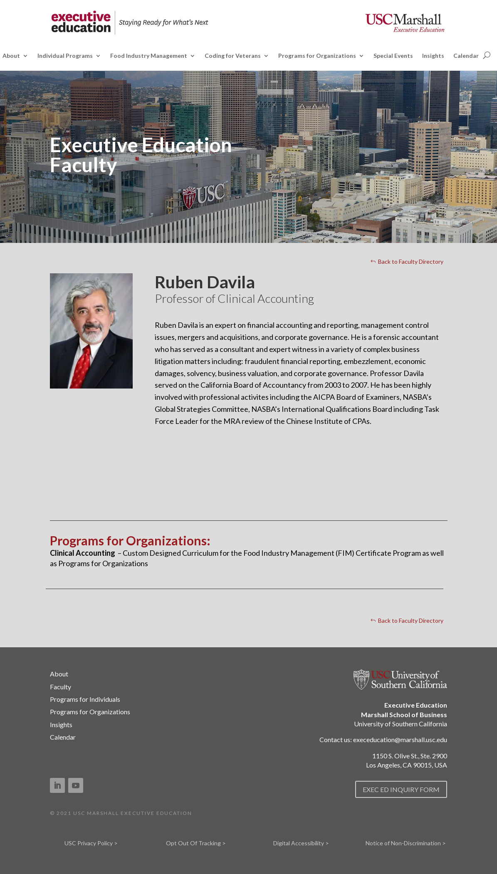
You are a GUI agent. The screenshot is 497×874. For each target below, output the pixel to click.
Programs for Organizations (317, 56)
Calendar (466, 56)
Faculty (60, 687)
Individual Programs (65, 56)
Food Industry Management (148, 56)
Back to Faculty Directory (410, 261)
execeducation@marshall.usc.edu (400, 739)
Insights (433, 56)
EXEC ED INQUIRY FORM (401, 789)
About (11, 56)
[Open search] (486, 55)
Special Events (393, 56)
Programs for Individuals (85, 699)
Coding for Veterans (233, 56)
